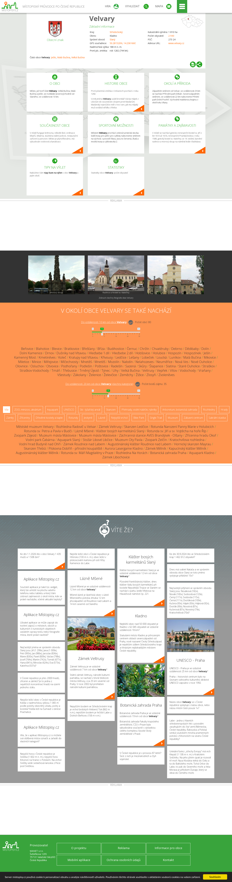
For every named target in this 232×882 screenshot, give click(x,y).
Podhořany (69, 366)
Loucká (162, 357)
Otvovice (52, 366)
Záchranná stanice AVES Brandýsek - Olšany (150, 435)
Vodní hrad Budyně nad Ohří (40, 444)
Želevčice (110, 375)
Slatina (171, 366)
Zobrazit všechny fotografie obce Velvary (116, 297)
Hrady (224, 409)
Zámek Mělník (155, 448)
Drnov (49, 353)
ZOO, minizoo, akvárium (27, 409)
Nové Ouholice (201, 362)
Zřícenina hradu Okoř (200, 435)
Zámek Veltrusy (110, 426)
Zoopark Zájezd (25, 435)
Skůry (143, 366)
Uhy (115, 370)
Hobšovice (142, 353)
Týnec (106, 370)
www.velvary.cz (176, 43)
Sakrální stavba (217, 417)
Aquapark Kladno (201, 453)
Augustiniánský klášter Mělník (37, 453)
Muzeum (173, 417)
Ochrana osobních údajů (123, 860)
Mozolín (113, 362)
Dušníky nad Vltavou (71, 353)
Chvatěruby (160, 349)
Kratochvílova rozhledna (187, 440)
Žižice (140, 375)
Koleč (62, 357)
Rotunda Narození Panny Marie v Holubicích (182, 426)
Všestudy (63, 375)
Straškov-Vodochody (34, 370)
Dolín (205, 349)
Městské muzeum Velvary (34, 426)
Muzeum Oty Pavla (128, 440)
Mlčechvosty (69, 362)
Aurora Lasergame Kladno (124, 448)
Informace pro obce (168, 848)
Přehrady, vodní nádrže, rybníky (139, 409)
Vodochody (188, 370)
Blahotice (42, 349)
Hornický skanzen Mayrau (192, 444)
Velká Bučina (78, 57)
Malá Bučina (63, 57)
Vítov (173, 370)
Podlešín (86, 366)
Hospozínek (192, 353)
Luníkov (175, 357)
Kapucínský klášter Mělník (187, 448)
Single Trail (156, 417)
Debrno (176, 349)
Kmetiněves (47, 357)
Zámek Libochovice (116, 457)
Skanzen (111, 409)
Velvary (102, 18)
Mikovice (210, 357)
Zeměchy (126, 375)
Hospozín (174, 353)
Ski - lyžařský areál (90, 409)
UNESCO (69, 409)
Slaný (112, 39)
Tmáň (56, 370)
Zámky (10, 417)
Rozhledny (209, 409)
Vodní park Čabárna (40, 440)
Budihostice (115, 349)
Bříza (101, 349)
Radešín (117, 366)
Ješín (53, 57)
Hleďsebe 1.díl (99, 353)
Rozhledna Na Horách (131, 453)
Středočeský (116, 32)
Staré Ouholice (189, 366)
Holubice (159, 353)
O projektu (78, 848)
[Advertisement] (116, 226)
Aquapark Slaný (68, 440)
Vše (7, 409)
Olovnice (21, 366)
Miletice (23, 362)
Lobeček (148, 357)
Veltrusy (148, 370)
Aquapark (52, 409)
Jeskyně (88, 417)
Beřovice (27, 349)
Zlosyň (151, 375)
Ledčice (121, 357)
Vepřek (162, 370)
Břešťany (88, 349)
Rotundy (73, 417)
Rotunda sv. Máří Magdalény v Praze (87, 453)
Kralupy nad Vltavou (83, 357)
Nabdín (127, 362)
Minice (36, 362)
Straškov (209, 366)
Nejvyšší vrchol (119, 417)
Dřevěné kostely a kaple (49, 417)
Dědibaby (192, 349)
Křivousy (107, 357)
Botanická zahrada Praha (168, 453)
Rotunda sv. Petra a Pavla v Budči (48, 431)
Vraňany (204, 370)
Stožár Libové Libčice (97, 440)
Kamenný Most (25, 357)
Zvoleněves (167, 375)
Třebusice (70, 370)
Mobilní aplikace (79, 860)
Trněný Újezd (89, 370)
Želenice (95, 375)
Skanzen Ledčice (136, 426)
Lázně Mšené (84, 431)
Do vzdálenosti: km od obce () (99, 384)
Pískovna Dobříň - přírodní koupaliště (75, 448)
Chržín (144, 349)
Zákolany (79, 375)
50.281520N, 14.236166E (123, 43)
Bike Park (138, 417)
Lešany (134, 357)
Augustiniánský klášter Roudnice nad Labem (139, 444)
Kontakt (168, 860)
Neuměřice (164, 362)
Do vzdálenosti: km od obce (103, 322)
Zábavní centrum (193, 417)
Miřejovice (51, 362)
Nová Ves (181, 362)
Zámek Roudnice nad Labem (84, 444)
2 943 (171, 35)
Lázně (101, 417)
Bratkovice (71, 349)
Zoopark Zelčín (156, 440)
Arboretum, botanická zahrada (179, 409)
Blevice (57, 349)
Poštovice (101, 366)
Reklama (124, 848)
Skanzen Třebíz (35, 448)
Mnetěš (86, 362)
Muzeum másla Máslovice (57, 435)
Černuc (132, 349)
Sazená (130, 366)
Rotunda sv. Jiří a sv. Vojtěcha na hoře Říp (176, 431)
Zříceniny (24, 417)
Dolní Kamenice (31, 353)
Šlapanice (156, 366)
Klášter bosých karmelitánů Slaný (120, 431)
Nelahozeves (144, 362)
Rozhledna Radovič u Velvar (76, 426)
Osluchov (37, 366)
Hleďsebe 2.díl (122, 353)
